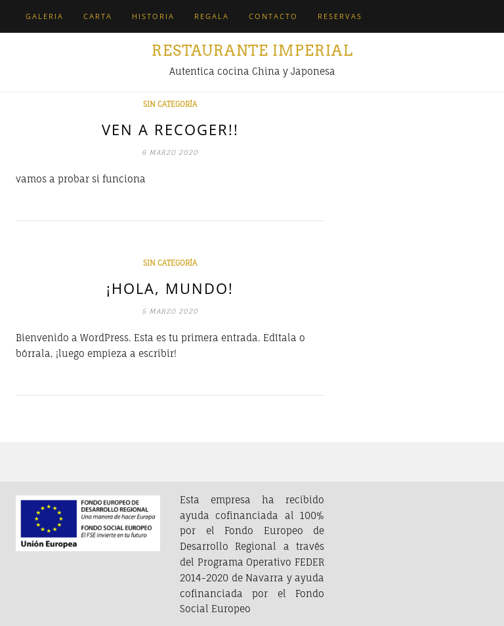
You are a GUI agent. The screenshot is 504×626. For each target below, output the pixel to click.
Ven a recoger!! (170, 129)
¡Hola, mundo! (170, 288)
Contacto (273, 16)
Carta (97, 16)
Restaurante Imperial (252, 50)
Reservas (340, 16)
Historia (153, 16)
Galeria (45, 16)
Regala (211, 16)
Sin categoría (170, 104)
